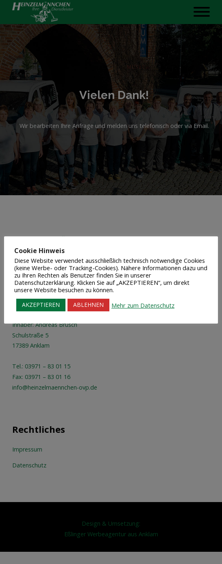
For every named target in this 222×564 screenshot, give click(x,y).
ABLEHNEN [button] (88, 304)
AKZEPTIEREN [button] (41, 304)
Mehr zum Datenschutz (142, 305)
